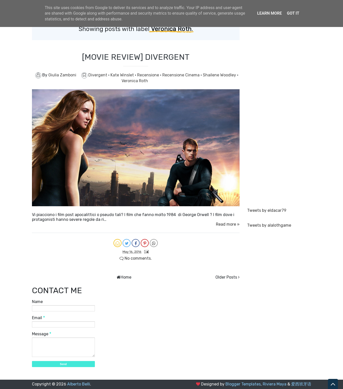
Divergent (98, 75)
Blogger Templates (243, 384)
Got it (293, 13)
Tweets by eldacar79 (266, 210)
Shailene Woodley (220, 75)
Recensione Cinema (181, 75)
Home (126, 277)
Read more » (228, 224)
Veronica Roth (135, 80)
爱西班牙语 (301, 384)
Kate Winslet (122, 75)
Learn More (269, 13)
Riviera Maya (274, 384)
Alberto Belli (78, 384)
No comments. (136, 258)
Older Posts (226, 277)
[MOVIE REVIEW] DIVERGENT (135, 57)
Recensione (148, 75)
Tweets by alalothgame (269, 225)
